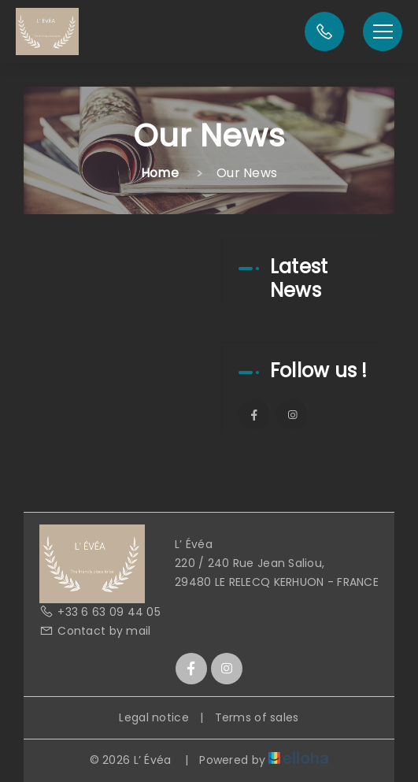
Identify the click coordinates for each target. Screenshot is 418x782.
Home (160, 173)
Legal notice (153, 717)
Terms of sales (257, 717)
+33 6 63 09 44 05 (100, 612)
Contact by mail (94, 631)
